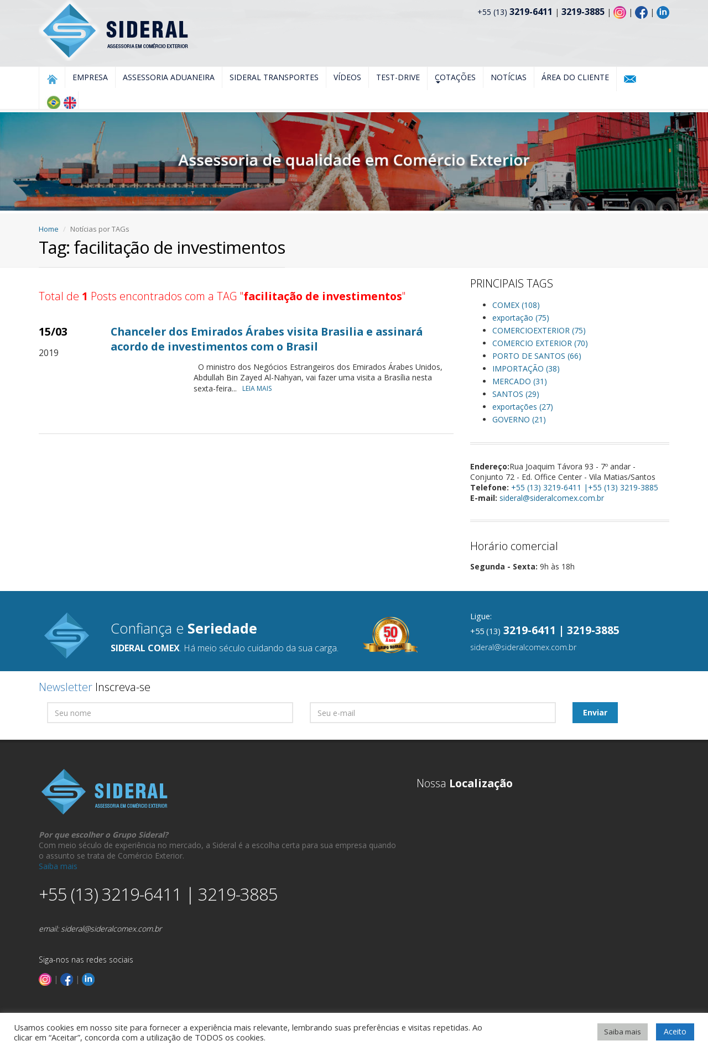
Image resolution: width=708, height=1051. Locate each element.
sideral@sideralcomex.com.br (551, 498)
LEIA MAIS (259, 388)
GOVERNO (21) (519, 419)
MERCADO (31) (519, 381)
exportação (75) (520, 317)
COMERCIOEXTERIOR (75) (539, 330)
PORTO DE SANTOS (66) (536, 356)
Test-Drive (398, 77)
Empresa (90, 77)
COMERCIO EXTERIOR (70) (540, 343)
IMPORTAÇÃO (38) (526, 368)
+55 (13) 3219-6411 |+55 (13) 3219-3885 (584, 487)
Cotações (455, 77)
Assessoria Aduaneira (169, 77)
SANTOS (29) (515, 394)
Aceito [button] (675, 1031)
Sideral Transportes (274, 77)
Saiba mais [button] (622, 1032)
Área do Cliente (575, 77)
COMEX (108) (516, 305)
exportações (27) (522, 406)
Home (49, 229)
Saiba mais (58, 866)
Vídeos (347, 77)
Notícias (509, 77)
